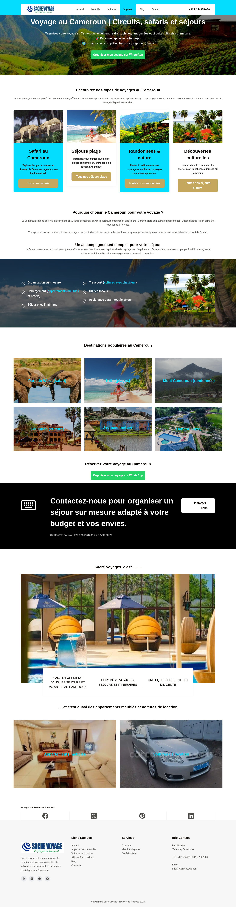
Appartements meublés (65, 753)
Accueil (80, 9)
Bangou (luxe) (189, 428)
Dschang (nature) (117, 427)
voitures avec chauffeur (120, 282)
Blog (142, 9)
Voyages (127, 9)
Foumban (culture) (47, 428)
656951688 (88, 535)
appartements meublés (63, 291)
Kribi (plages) (118, 380)
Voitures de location (171, 753)
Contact (156, 9)
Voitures (112, 9)
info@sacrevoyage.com (184, 868)
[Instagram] (39, 879)
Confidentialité (129, 853)
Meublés (95, 9)
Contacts (76, 865)
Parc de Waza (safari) (47, 380)
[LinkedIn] (191, 815)
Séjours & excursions (82, 857)
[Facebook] (45, 815)
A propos (126, 845)
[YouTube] (47, 879)
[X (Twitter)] (94, 815)
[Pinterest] (142, 815)
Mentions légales (131, 849)
